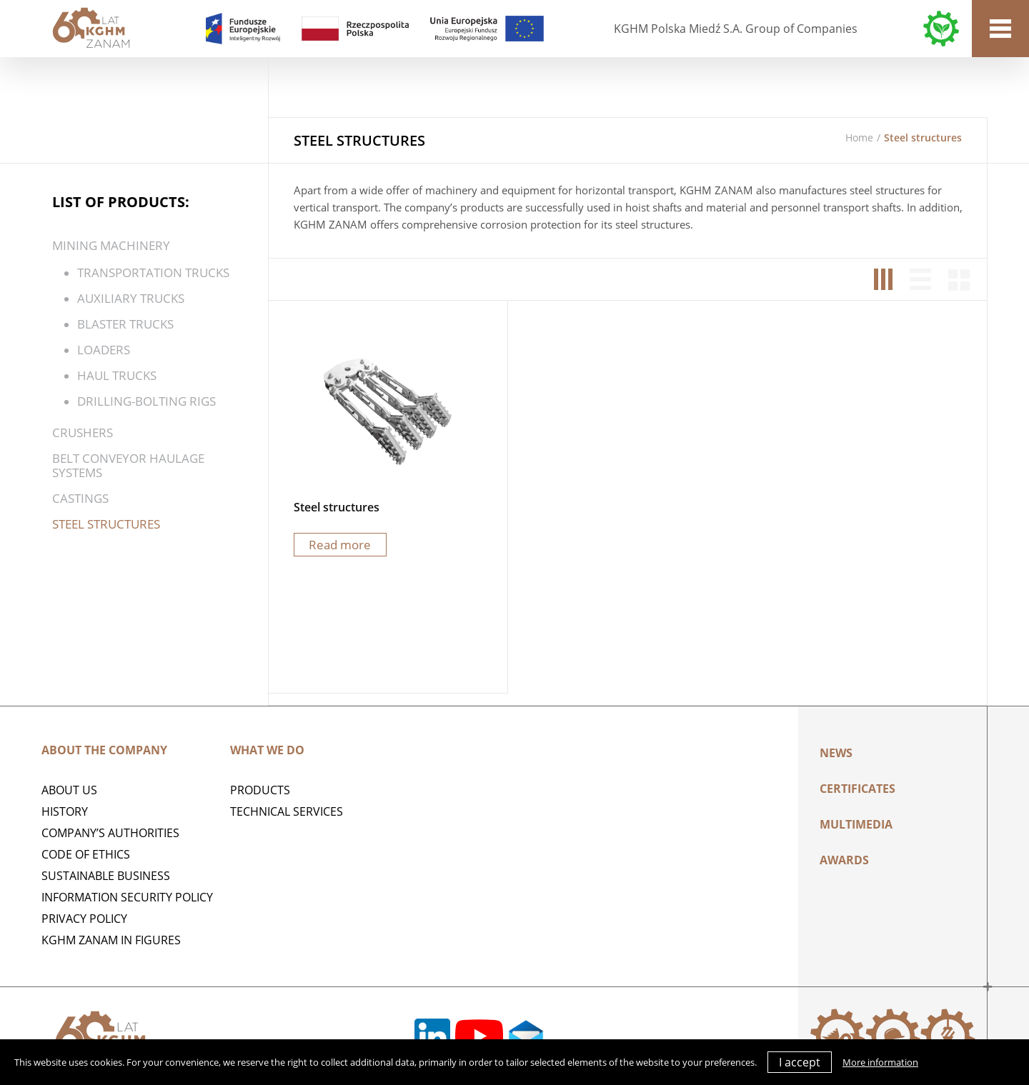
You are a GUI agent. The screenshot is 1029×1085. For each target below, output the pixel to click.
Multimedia (856, 824)
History (64, 811)
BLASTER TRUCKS (125, 324)
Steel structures (106, 524)
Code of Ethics (85, 854)
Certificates (857, 788)
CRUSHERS (82, 432)
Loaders (103, 349)
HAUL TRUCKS (116, 375)
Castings (80, 498)
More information (880, 1062)
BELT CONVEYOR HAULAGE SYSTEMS (128, 465)
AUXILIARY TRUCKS (130, 298)
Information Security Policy (127, 897)
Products (260, 790)
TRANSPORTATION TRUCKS (153, 272)
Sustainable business (105, 876)
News (836, 753)
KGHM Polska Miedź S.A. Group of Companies (736, 28)
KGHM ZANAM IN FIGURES (111, 940)
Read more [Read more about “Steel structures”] (340, 544)
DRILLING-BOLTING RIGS (146, 401)
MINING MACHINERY (111, 245)
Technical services (286, 811)
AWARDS (844, 860)
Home (859, 137)
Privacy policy (84, 918)
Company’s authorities (110, 833)
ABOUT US (69, 790)
